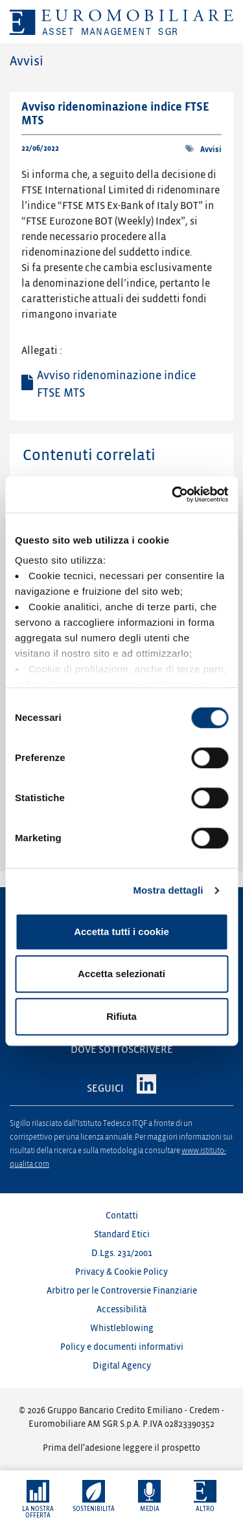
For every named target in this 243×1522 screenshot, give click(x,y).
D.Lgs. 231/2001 (121, 1253)
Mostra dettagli (168, 890)
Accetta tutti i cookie (121, 931)
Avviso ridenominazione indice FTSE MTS (116, 384)
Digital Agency (122, 1366)
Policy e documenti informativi (121, 1347)
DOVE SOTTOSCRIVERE (122, 1049)
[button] (37, 1500)
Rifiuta (121, 1016)
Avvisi (211, 150)
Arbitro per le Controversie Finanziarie (122, 1291)
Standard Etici (122, 1234)
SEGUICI (105, 1088)
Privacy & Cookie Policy (121, 1272)
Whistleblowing (122, 1328)
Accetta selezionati (121, 973)
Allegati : (41, 351)
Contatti (122, 1215)
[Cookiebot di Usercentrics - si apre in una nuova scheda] (173, 494)
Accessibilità (121, 1309)
